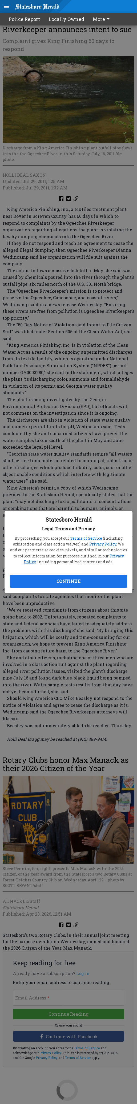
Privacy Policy (102, 544)
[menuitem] (102, 19)
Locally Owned (66, 19)
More (102, 19)
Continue (68, 581)
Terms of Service (86, 538)
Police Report (24, 19)
